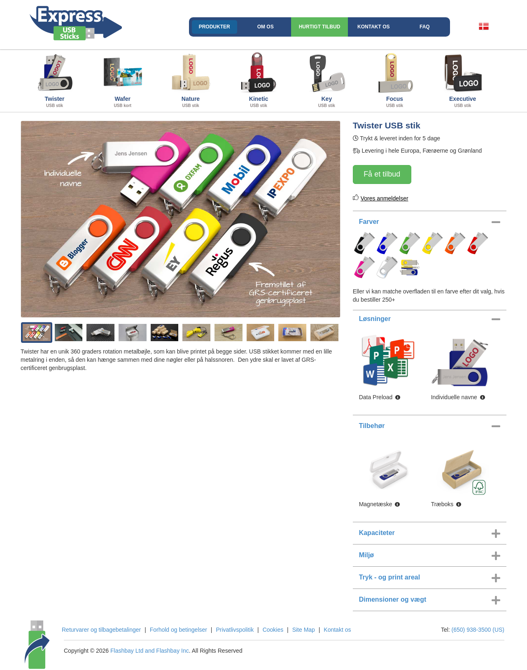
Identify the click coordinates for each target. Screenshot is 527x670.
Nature (190, 80)
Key (326, 80)
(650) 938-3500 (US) (478, 629)
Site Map (303, 629)
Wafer (122, 80)
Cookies (273, 629)
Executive (462, 80)
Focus (394, 80)
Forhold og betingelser (178, 629)
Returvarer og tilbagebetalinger (101, 629)
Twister (54, 80)
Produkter (214, 27)
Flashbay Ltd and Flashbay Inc (149, 650)
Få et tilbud (382, 174)
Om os (265, 27)
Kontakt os (373, 27)
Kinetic (258, 80)
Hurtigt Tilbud (319, 27)
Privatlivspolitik (235, 629)
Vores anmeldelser (384, 198)
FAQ (425, 27)
